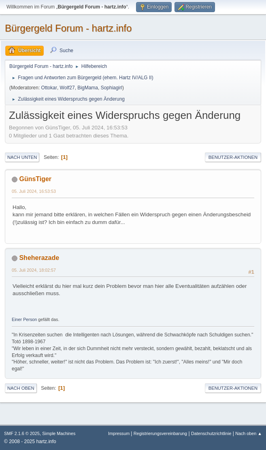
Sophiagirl (111, 88)
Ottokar (49, 88)
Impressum (119, 433)
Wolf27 (67, 88)
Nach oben (20, 388)
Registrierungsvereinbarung (160, 433)
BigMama (87, 88)
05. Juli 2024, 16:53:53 (34, 191)
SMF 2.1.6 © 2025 (22, 433)
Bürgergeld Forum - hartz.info (68, 28)
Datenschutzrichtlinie (211, 433)
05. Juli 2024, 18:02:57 (34, 270)
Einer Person (24, 319)
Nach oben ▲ (248, 433)
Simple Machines (58, 433)
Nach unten (22, 157)
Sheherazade (39, 257)
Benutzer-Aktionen (233, 157)
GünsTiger (35, 178)
